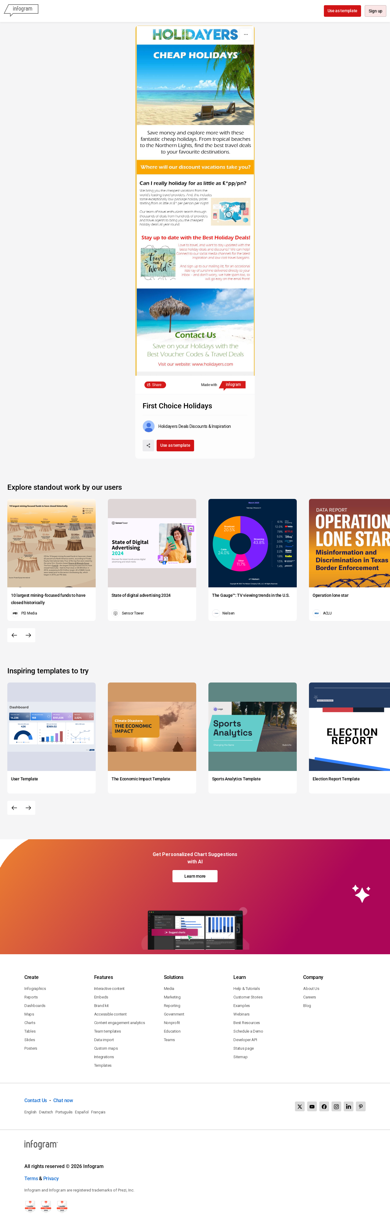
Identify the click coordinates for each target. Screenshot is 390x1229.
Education (172, 1031)
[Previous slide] (14, 635)
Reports (31, 997)
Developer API (245, 1039)
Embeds (101, 997)
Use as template (342, 10)
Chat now (63, 1100)
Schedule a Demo (248, 1031)
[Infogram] (21, 11)
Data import (104, 1039)
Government (174, 1014)
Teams (169, 1039)
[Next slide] (28, 635)
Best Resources (246, 1022)
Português (64, 1112)
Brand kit (101, 1005)
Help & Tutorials (246, 988)
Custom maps (106, 1048)
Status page (243, 1048)
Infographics (35, 988)
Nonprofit (172, 1022)
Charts (29, 1022)
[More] (246, 34)
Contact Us (35, 1100)
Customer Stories (247, 997)
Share (156, 385)
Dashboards (34, 1005)
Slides (29, 1039)
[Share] (148, 445)
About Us (311, 988)
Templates (103, 1065)
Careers (309, 997)
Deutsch (46, 1112)
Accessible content (110, 1014)
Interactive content (109, 988)
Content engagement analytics (119, 1022)
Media (169, 988)
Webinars (241, 1014)
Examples (241, 1005)
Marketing (172, 997)
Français (98, 1112)
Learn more (195, 876)
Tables (29, 1031)
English (30, 1112)
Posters (30, 1048)
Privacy (51, 1178)
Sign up (375, 11)
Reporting (172, 1005)
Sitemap (240, 1057)
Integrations (104, 1057)
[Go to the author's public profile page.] (187, 426)
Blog (307, 1005)
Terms (31, 1178)
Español (82, 1112)
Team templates (107, 1031)
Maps (29, 1014)
